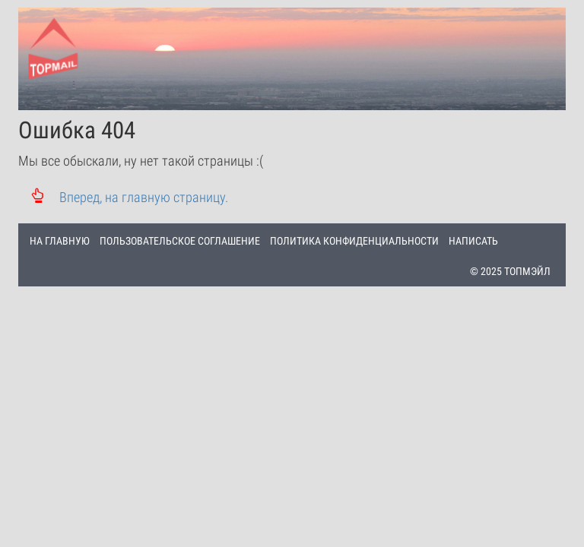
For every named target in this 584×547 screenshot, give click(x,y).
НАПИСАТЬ (473, 241)
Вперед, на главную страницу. (123, 197)
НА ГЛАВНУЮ (60, 241)
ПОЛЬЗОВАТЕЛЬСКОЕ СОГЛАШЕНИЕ (180, 241)
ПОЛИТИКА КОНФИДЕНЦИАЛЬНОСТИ (354, 241)
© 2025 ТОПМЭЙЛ (510, 271)
